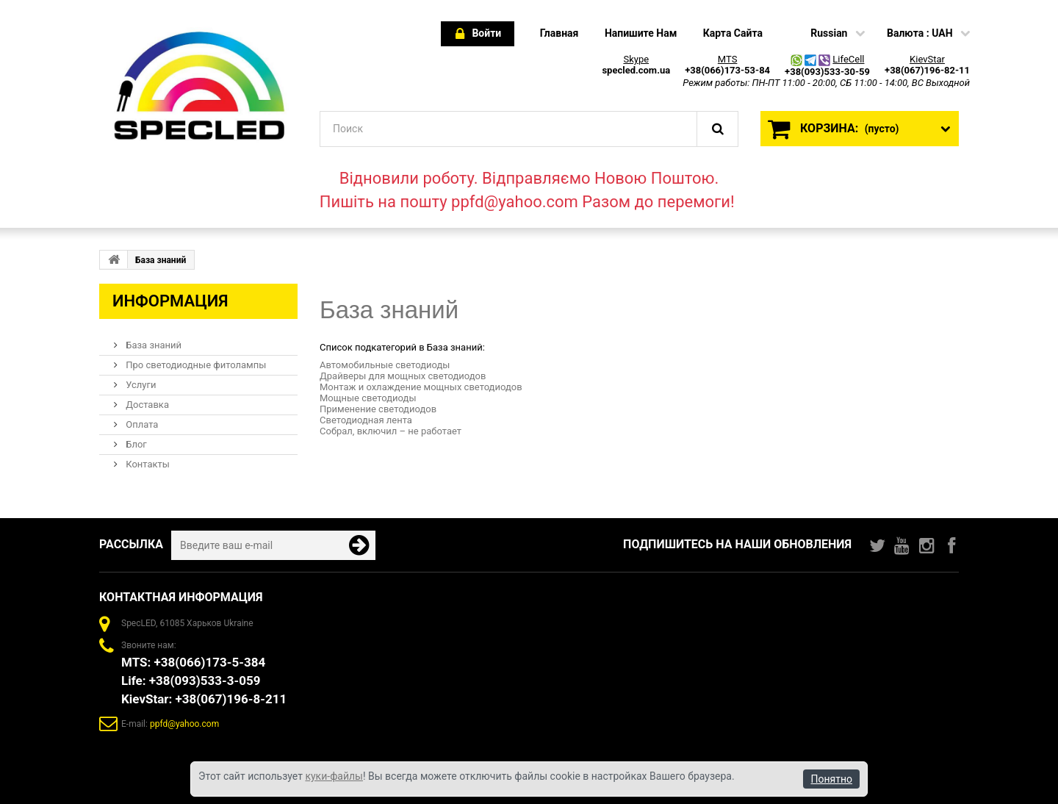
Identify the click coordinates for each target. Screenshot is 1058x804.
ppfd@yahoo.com (184, 724)
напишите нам (641, 33)
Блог (135, 444)
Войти (478, 34)
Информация (170, 301)
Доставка (146, 404)
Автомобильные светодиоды (385, 364)
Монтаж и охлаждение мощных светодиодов (421, 386)
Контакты (146, 464)
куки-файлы (334, 776)
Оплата (140, 424)
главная (559, 33)
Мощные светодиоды (368, 397)
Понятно (831, 779)
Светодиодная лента (366, 420)
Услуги (139, 384)
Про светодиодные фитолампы (194, 364)
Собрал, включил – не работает (390, 431)
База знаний (152, 345)
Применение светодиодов (378, 408)
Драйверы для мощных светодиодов (403, 375)
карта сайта (733, 33)
